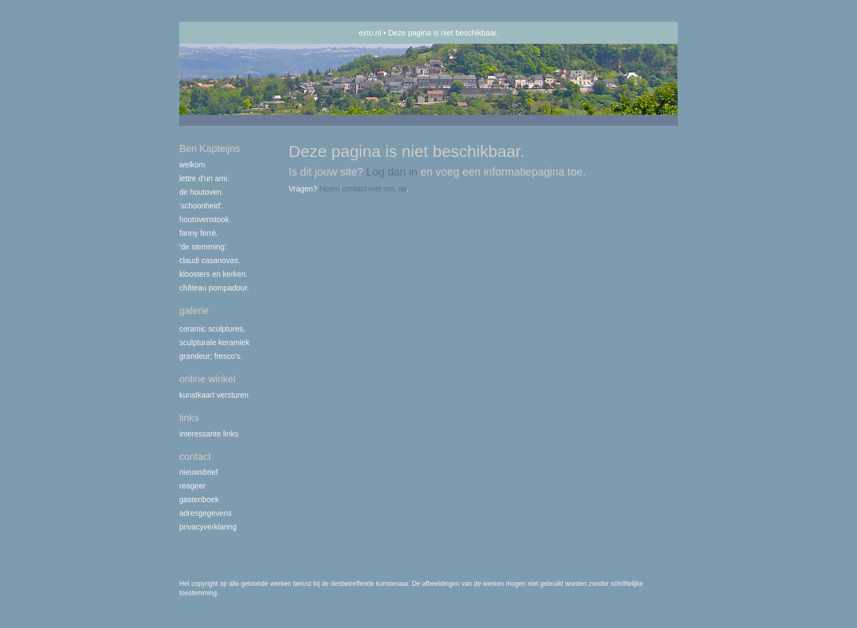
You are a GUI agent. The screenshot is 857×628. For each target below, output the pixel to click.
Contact (195, 456)
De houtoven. (201, 192)
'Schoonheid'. (201, 205)
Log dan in (391, 172)
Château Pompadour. (214, 287)
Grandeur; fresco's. (211, 356)
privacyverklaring (208, 526)
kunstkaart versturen (214, 395)
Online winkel (207, 379)
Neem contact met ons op (363, 188)
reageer (192, 485)
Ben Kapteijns (209, 148)
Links (189, 417)
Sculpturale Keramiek (214, 342)
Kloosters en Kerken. (213, 274)
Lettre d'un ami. (204, 178)
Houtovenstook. (205, 219)
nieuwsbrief (198, 472)
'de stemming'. (203, 246)
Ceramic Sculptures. (212, 328)
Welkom (192, 164)
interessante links (208, 433)
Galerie (194, 310)
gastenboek (199, 499)
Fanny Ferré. (198, 233)
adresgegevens (205, 513)
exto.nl (370, 32)
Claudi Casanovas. (209, 260)
